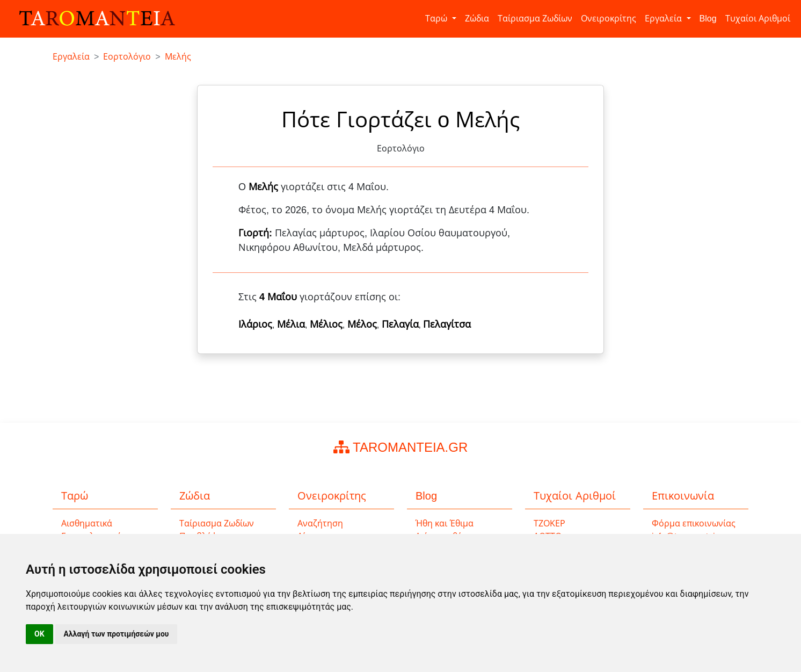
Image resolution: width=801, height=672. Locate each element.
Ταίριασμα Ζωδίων (535, 18)
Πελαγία (400, 324)
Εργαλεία (664, 18)
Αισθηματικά (86, 523)
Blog (708, 18)
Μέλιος (326, 324)
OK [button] (39, 634)
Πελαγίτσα (447, 324)
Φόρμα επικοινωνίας (694, 523)
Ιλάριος (255, 324)
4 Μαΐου (278, 297)
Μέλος (362, 324)
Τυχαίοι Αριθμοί (757, 18)
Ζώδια (477, 18)
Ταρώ (437, 18)
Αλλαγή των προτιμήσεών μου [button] (116, 634)
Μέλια (291, 324)
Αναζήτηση (320, 523)
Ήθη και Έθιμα (445, 523)
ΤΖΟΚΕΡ (549, 523)
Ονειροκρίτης (608, 18)
